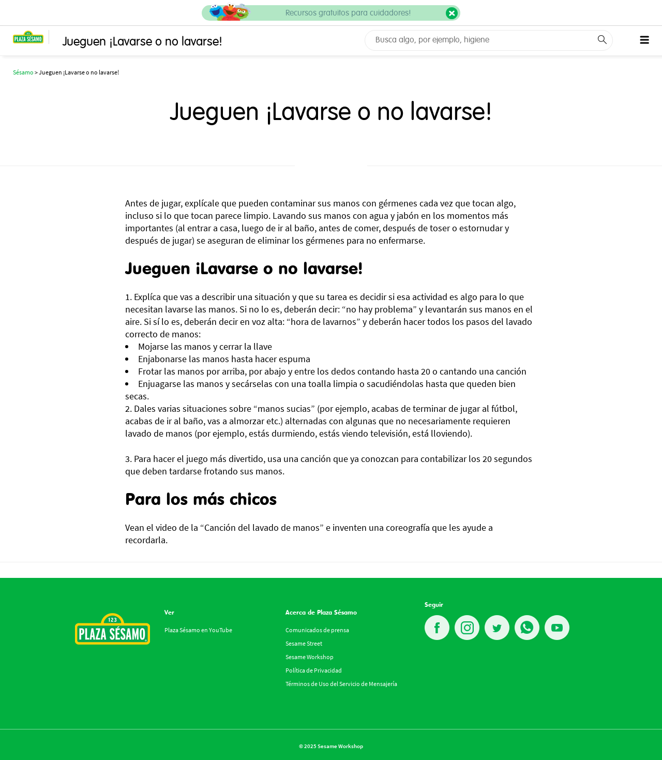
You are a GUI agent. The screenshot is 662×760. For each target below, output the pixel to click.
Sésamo (23, 72)
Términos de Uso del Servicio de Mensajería (341, 684)
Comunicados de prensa (317, 630)
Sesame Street (303, 643)
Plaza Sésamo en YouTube (198, 630)
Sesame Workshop (309, 657)
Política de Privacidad (313, 670)
